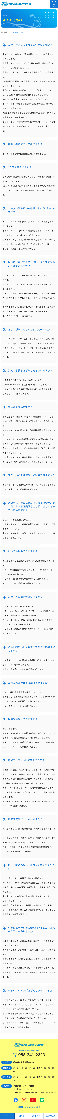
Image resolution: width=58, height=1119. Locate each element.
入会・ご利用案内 (45, 629)
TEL (7, 1116)
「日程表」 (7, 578)
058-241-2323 (31, 1055)
